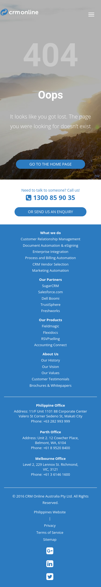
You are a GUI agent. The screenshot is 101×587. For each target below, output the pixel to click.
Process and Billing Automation (50, 257)
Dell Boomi (50, 298)
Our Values (50, 372)
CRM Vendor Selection (51, 264)
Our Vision (50, 366)
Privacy (50, 525)
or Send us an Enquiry (50, 211)
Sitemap (50, 539)
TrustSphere (50, 304)
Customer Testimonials (50, 379)
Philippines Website (50, 512)
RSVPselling (50, 338)
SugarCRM (50, 285)
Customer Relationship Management (51, 239)
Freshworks (50, 310)
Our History (50, 360)
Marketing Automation (50, 270)
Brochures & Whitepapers (51, 385)
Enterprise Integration (50, 251)
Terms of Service (49, 532)
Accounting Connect (50, 344)
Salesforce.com (50, 291)
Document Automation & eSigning (50, 245)
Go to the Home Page (50, 164)
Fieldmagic (50, 326)
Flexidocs (50, 332)
